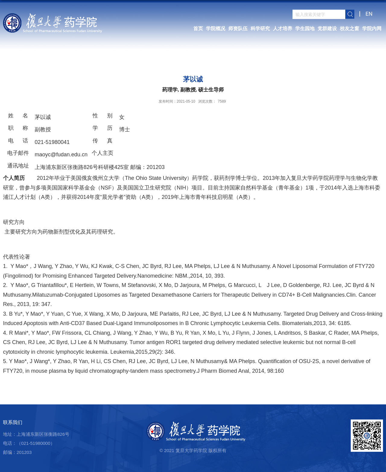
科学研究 (260, 28)
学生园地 (305, 28)
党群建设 (327, 28)
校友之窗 (349, 28)
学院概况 (215, 28)
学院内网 (371, 28)
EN (368, 14)
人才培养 (282, 28)
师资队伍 (238, 28)
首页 (198, 28)
